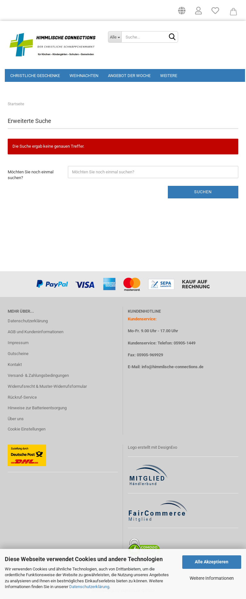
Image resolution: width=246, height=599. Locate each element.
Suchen (203, 191)
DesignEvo (167, 447)
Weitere (168, 75)
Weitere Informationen (212, 578)
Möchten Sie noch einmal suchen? (30, 174)
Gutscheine (18, 353)
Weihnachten (84, 75)
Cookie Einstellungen (26, 429)
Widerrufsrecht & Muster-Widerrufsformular (47, 386)
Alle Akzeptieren (211, 561)
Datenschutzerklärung (89, 586)
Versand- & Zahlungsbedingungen (38, 375)
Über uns (16, 418)
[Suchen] (172, 37)
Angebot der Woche (129, 75)
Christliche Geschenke (35, 75)
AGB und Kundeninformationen (35, 331)
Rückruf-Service (22, 397)
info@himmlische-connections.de (172, 366)
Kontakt (15, 364)
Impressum (18, 342)
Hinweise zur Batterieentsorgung (37, 407)
